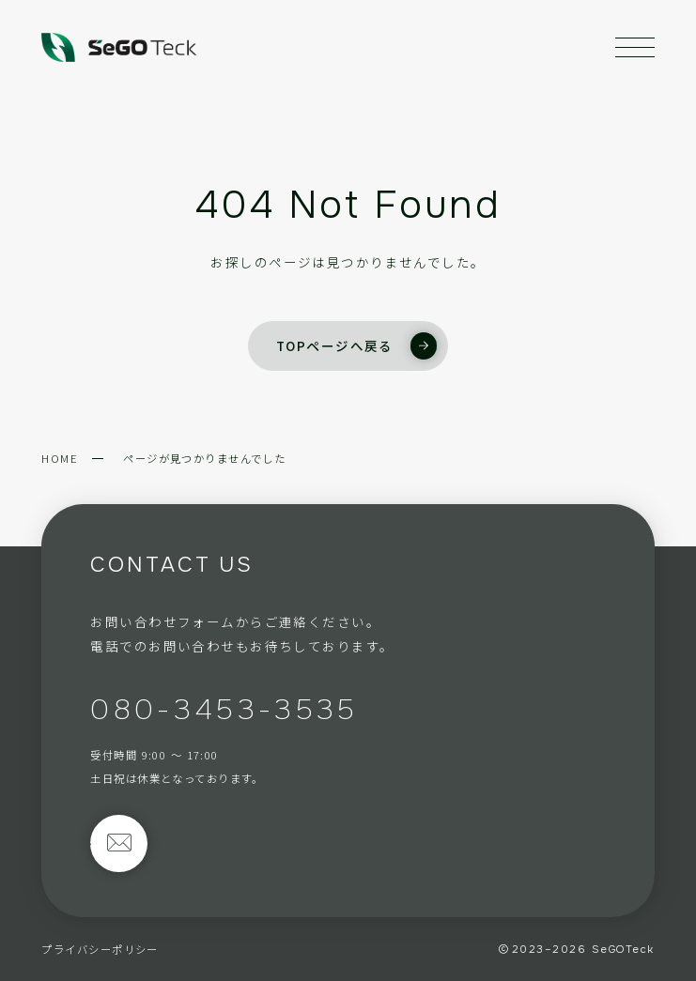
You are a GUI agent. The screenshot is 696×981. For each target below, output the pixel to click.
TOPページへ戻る (356, 345)
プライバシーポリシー (99, 949)
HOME (59, 458)
